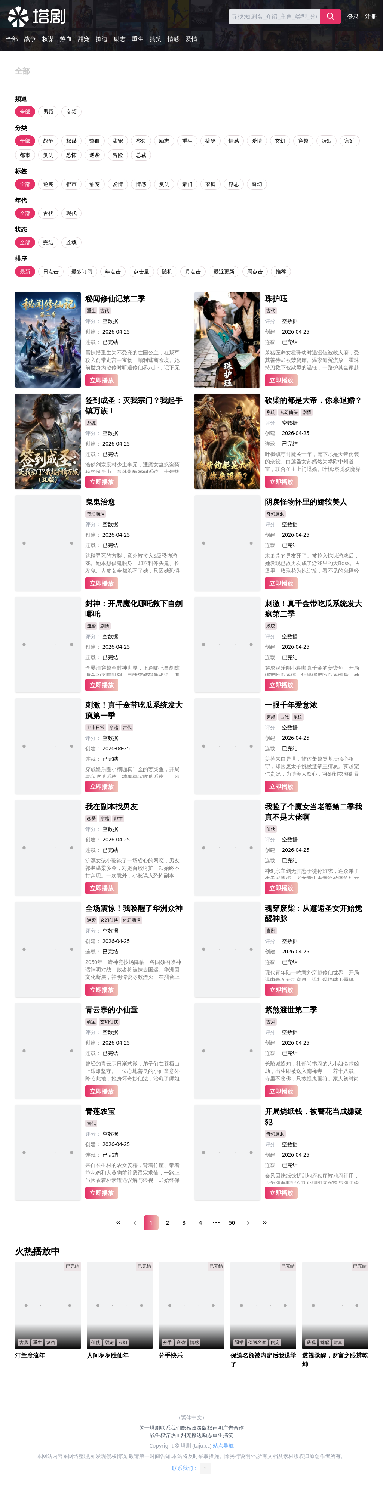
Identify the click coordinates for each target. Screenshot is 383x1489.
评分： (93, 321)
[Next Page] (248, 1222)
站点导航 (223, 1445)
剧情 (306, 412)
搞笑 (156, 39)
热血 (66, 39)
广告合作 (233, 1427)
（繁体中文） (191, 1417)
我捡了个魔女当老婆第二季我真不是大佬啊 (313, 811)
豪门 (187, 183)
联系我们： (191, 1468)
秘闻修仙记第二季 (115, 299)
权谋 (48, 39)
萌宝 (91, 1021)
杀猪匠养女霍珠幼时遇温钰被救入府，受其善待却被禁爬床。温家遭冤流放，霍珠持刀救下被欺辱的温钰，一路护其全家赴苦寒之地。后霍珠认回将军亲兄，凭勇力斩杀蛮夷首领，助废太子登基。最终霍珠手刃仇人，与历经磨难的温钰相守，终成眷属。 (312, 360)
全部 (12, 39)
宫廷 (349, 140)
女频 (71, 111)
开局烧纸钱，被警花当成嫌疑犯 (313, 1116)
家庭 (210, 183)
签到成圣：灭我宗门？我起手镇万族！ (134, 405)
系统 (91, 422)
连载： (93, 341)
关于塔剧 (149, 1427)
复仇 (48, 154)
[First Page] (118, 1222)
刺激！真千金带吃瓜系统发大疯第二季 (313, 608)
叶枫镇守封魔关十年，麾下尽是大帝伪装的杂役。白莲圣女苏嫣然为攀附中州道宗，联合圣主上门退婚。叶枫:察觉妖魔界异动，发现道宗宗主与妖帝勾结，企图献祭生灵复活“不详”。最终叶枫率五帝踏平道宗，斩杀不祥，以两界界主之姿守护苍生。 (314, 461)
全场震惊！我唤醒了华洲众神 (134, 908)
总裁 (141, 154)
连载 (71, 242)
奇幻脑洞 (96, 514)
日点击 (51, 271)
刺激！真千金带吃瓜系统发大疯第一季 (134, 710)
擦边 (102, 39)
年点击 (113, 271)
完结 (48, 242)
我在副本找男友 (111, 806)
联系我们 (170, 1427)
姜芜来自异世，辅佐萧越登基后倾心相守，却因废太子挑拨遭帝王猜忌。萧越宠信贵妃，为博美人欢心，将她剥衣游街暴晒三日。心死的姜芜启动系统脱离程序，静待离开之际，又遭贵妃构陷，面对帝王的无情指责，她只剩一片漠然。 (312, 766)
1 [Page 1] (151, 1222)
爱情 (191, 39)
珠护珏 (276, 299)
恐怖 (71, 154)
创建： (93, 331)
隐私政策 (191, 1427)
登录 (353, 16)
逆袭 (94, 154)
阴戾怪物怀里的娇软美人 (306, 502)
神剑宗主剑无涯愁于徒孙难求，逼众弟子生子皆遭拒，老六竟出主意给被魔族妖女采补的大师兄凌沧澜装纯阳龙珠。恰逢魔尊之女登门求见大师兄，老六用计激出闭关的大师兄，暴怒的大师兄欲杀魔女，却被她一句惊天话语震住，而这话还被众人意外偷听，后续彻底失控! (312, 873)
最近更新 (224, 271)
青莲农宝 (100, 1111)
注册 (371, 16)
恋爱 (91, 818)
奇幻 (257, 183)
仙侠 (270, 829)
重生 (138, 39)
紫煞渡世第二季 (291, 1010)
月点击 (193, 271)
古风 (270, 1021)
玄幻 (280, 140)
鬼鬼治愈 (100, 502)
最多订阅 (81, 271)
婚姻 (326, 140)
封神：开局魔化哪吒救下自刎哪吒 (134, 608)
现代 (71, 213)
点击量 (141, 271)
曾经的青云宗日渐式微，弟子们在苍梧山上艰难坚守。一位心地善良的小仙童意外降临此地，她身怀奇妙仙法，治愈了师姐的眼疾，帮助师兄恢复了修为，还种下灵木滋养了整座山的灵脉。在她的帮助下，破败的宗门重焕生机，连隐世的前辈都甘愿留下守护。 (132, 1071)
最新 (25, 271)
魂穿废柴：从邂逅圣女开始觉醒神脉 (313, 913)
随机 (167, 271)
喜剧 (270, 930)
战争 (30, 39)
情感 (174, 39)
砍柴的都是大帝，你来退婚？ (313, 400)
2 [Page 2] (167, 1222)
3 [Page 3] (184, 1222)
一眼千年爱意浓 (291, 705)
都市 (25, 154)
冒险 (118, 154)
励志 (120, 39)
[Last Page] (264, 1222)
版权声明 (212, 1427)
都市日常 (96, 727)
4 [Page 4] (200, 1222)
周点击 (255, 271)
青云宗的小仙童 (111, 1010)
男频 (48, 111)
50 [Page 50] (232, 1222)
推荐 (281, 271)
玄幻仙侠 (289, 412)
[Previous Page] (134, 1222)
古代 (48, 213)
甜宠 (84, 39)
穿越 (303, 140)
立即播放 (102, 380)
